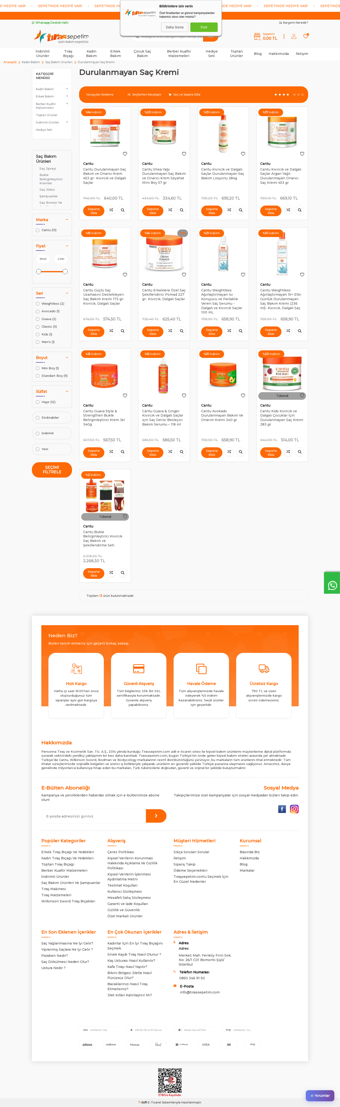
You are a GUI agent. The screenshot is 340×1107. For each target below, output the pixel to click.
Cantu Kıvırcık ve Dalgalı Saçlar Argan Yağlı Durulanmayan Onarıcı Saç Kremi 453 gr (280, 176)
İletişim (302, 54)
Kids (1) (44, 334)
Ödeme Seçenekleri (190, 870)
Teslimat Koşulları (122, 885)
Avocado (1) (48, 311)
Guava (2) (46, 319)
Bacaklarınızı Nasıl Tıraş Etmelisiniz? (127, 986)
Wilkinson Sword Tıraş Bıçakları (68, 901)
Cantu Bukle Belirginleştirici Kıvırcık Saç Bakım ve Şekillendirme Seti (102, 538)
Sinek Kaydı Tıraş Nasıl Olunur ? (134, 954)
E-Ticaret (154, 1102)
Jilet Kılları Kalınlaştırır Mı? (129, 995)
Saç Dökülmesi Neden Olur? (65, 962)
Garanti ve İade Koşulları (127, 904)
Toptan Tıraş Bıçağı (57, 864)
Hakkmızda (249, 858)
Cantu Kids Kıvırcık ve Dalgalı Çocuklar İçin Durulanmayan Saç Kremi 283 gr (281, 417)
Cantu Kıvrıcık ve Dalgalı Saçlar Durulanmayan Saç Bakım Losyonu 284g (222, 173)
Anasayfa (10, 62)
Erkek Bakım (115, 53)
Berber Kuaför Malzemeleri (179, 53)
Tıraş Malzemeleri (56, 895)
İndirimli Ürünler (43, 53)
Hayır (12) (45, 402)
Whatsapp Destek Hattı (50, 22)
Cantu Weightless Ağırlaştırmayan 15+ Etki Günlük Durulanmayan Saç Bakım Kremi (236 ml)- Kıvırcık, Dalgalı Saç (280, 299)
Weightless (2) (50, 304)
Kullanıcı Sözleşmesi (124, 891)
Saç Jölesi (47, 189)
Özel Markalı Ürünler (125, 916)
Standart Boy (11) (52, 376)
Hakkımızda (279, 54)
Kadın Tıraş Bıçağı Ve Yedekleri (67, 858)
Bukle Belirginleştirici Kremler (51, 179)
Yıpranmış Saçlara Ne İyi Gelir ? (67, 949)
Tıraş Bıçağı (68, 53)
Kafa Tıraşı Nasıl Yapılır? (127, 967)
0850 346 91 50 (192, 978)
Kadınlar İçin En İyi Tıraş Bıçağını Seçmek (135, 945)
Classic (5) (46, 327)
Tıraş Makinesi (53, 889)
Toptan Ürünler (236, 53)
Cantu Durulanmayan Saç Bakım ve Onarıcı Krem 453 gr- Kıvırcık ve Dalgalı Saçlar (104, 176)
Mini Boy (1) (47, 368)
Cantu (88, 164)
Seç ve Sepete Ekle (184, 94)
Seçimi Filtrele (52, 469)
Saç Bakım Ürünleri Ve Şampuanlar (70, 883)
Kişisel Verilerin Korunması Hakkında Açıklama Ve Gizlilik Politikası (132, 863)
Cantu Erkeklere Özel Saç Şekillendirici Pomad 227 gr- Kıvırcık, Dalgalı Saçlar (164, 294)
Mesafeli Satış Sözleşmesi (129, 898)
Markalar (247, 870)
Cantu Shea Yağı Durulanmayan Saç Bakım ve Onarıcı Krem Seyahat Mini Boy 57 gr (164, 176)
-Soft (143, 1102)
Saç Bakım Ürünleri (58, 62)
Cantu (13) (46, 230)
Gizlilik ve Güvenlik (123, 910)
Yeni (42, 449)
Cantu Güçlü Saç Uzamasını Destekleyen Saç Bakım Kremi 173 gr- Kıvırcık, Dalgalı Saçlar (103, 297)
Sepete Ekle (94, 210)
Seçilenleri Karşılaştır (145, 94)
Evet (204, 27)
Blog (258, 54)
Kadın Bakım (91, 53)
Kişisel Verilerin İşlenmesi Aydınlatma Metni (129, 876)
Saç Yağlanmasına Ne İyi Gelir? (67, 943)
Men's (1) (45, 342)
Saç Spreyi (47, 168)
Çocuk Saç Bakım (142, 53)
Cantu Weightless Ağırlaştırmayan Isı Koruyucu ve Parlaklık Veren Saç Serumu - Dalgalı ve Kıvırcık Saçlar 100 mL (221, 301)
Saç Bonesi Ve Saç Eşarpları (50, 204)
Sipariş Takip (185, 864)
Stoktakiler (47, 418)
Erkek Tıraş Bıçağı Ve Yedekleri (67, 852)
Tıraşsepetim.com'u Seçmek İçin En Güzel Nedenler (201, 879)
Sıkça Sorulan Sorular (191, 852)
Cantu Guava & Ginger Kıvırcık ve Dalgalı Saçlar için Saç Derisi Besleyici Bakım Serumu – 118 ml (162, 417)
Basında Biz (250, 852)
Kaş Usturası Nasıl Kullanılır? (131, 960)
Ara (211, 36)
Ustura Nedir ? (53, 968)
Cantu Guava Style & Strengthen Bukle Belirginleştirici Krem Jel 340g (104, 417)
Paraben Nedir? (54, 955)
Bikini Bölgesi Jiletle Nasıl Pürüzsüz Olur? (129, 975)
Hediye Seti (212, 53)
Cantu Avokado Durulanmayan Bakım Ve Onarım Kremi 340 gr (222, 415)
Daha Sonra (175, 27)
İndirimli (45, 433)
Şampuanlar (48, 196)
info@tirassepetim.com (200, 992)
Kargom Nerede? (293, 22)
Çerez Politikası (120, 852)
